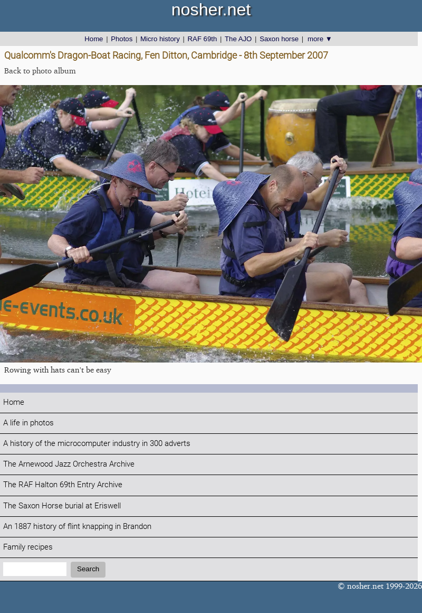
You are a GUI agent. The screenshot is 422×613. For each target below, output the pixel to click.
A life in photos (28, 423)
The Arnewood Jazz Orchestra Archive (69, 464)
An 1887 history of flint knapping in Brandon (77, 526)
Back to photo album (40, 70)
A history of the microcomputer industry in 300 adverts (96, 443)
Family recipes (28, 547)
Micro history (160, 39)
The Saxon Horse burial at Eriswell (62, 505)
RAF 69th (202, 39)
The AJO (238, 39)
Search (88, 569)
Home (93, 39)
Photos (121, 39)
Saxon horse (279, 39)
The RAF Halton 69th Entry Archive (62, 484)
